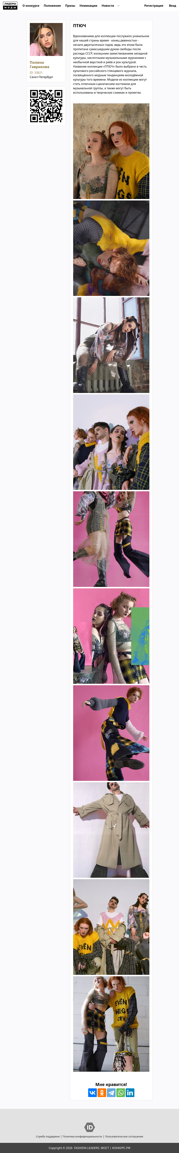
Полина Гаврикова (39, 64)
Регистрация (153, 6)
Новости (108, 6)
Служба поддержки (48, 1136)
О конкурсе (31, 6)
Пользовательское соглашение (124, 1136)
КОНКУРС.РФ (121, 1148)
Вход (172, 6)
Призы (70, 6)
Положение (52, 6)
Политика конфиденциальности (82, 1136)
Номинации (88, 6)
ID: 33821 (36, 73)
